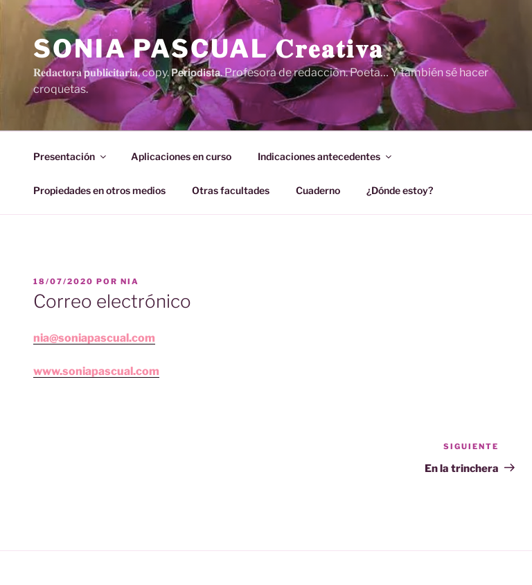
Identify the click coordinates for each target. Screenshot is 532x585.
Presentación (70, 156)
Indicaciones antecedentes (325, 156)
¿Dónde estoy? (399, 190)
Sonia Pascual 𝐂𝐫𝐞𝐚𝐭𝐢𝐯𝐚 (208, 48)
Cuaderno (318, 190)
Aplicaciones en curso (181, 156)
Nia (130, 281)
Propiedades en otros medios (99, 190)
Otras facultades (230, 190)
